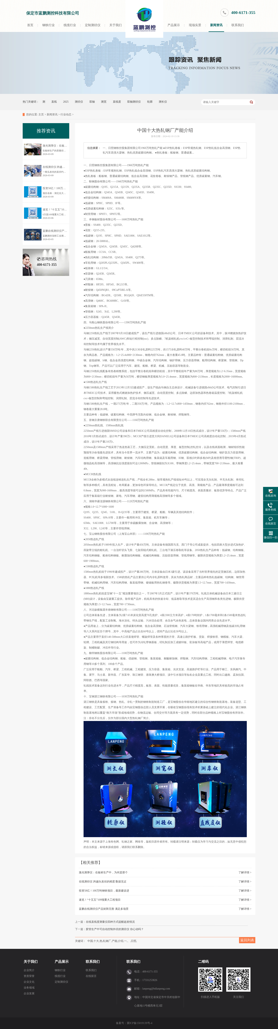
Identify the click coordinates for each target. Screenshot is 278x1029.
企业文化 (29, 981)
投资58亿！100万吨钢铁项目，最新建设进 (104, 890)
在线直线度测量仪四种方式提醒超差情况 (110, 921)
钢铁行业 (48, 25)
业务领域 (29, 987)
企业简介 (29, 970)
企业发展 (29, 993)
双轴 (92, 101)
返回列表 (247, 940)
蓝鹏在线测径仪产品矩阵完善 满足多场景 (104, 908)
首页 (30, 25)
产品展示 (173, 25)
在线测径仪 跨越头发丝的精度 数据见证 (102, 881)
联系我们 (237, 25)
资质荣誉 (29, 976)
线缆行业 (70, 25)
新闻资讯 (216, 25)
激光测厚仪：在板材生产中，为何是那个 (103, 872)
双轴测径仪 (134, 101)
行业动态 (65, 114)
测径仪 (79, 101)
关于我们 (115, 25)
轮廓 (150, 101)
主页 (41, 114)
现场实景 (195, 25)
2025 (66, 101)
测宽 (103, 101)
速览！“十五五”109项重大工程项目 (100, 899)
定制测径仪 (92, 25)
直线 (54, 101)
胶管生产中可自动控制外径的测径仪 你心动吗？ (115, 929)
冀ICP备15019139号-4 (140, 1023)
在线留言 (91, 976)
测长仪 (163, 101)
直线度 (117, 101)
